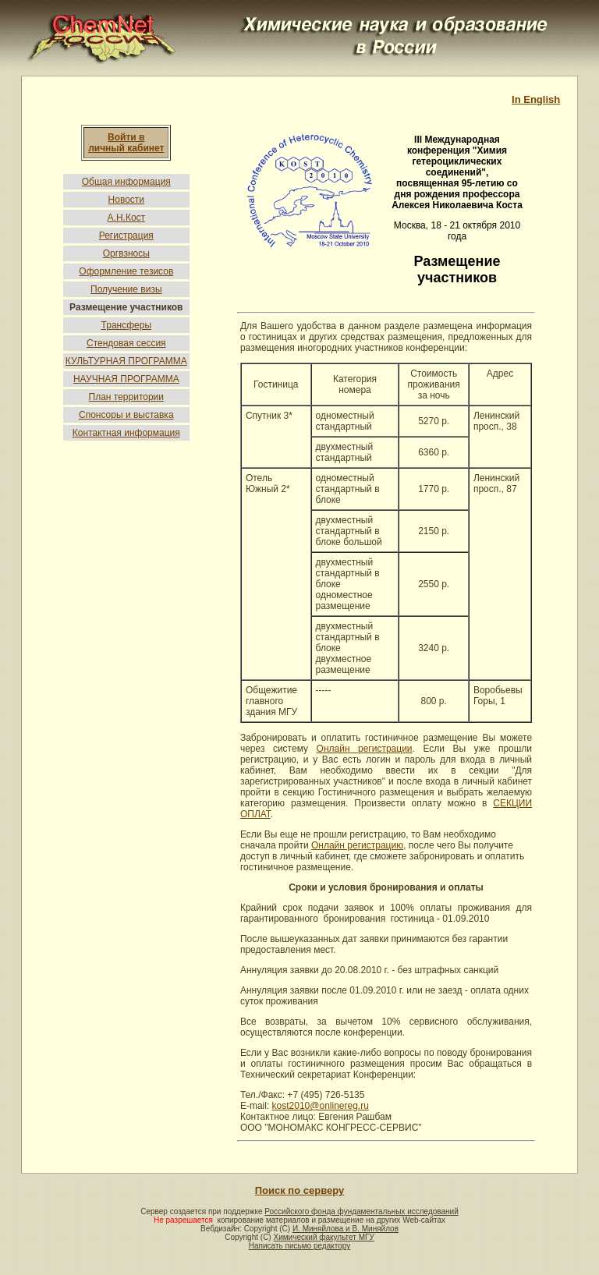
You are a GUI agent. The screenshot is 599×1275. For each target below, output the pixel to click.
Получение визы (126, 289)
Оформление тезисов (126, 271)
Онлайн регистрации (365, 748)
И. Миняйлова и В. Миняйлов (345, 1228)
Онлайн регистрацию (357, 845)
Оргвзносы (126, 253)
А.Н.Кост (127, 217)
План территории (126, 396)
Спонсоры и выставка (126, 414)
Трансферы (126, 325)
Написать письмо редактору (299, 1245)
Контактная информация (126, 432)
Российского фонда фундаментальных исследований (361, 1211)
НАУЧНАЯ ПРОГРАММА (126, 379)
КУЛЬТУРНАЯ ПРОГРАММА (126, 361)
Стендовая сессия (126, 343)
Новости (126, 199)
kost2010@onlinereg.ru (320, 1105)
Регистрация (126, 235)
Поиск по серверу (299, 1190)
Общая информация (126, 181)
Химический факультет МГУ (323, 1237)
